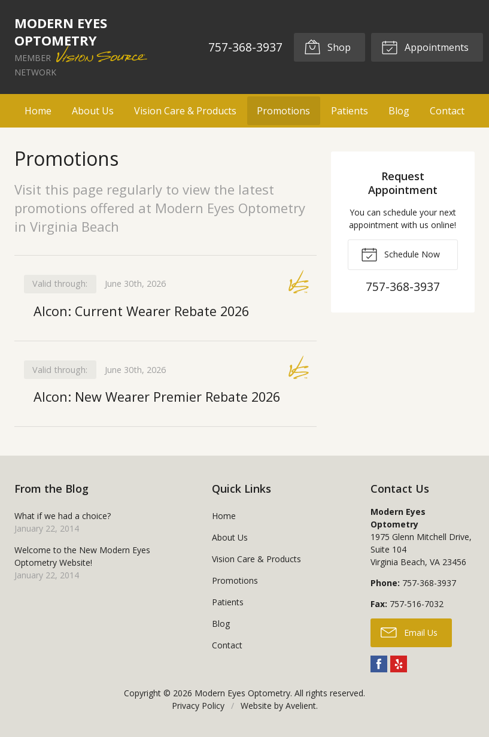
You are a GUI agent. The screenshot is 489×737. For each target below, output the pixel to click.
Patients (349, 110)
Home (38, 110)
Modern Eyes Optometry (242, 693)
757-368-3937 (245, 47)
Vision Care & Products (185, 110)
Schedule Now (400, 253)
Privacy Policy (198, 705)
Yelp (398, 664)
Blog (398, 110)
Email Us (409, 632)
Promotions (283, 110)
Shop (327, 46)
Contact (447, 110)
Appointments (425, 46)
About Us (93, 110)
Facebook (378, 664)
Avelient (300, 705)
